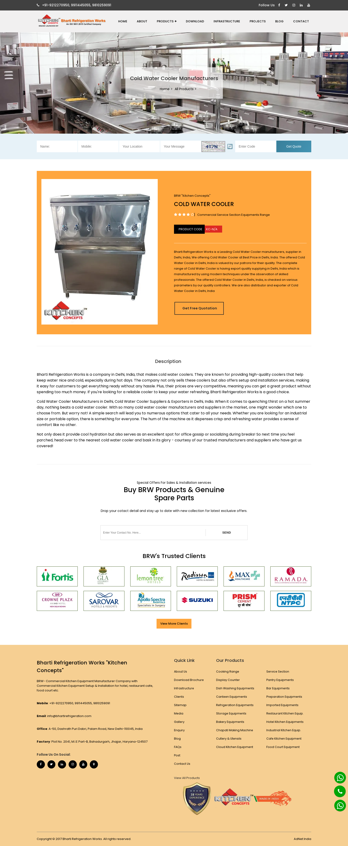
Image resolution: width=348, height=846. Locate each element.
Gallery (179, 722)
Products (167, 21)
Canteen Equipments (232, 696)
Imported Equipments (282, 705)
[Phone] (336, 788)
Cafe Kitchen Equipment (284, 738)
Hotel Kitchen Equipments (285, 722)
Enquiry (179, 730)
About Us (180, 671)
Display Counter (228, 680)
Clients (179, 696)
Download (195, 21)
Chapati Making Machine (234, 730)
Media (179, 713)
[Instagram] (294, 5)
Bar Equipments (278, 688)
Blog (279, 21)
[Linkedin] (302, 5)
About (142, 21)
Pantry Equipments (280, 680)
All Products (184, 89)
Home (122, 21)
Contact (301, 21)
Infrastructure (227, 21)
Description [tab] (168, 361)
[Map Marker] (100, 765)
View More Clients (174, 623)
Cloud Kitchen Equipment (235, 747)
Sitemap (180, 705)
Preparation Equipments (284, 696)
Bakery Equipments (230, 722)
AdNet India (302, 839)
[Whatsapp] (337, 776)
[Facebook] (279, 5)
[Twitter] (287, 5)
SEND (226, 532)
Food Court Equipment (283, 747)
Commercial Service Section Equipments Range (233, 215)
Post (177, 755)
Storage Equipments (231, 713)
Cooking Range (227, 671)
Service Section (278, 671)
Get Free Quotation (202, 308)
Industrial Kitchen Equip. (283, 730)
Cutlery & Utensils (229, 738)
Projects (258, 21)
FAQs (178, 747)
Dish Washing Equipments (235, 688)
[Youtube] (309, 5)
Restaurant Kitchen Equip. (285, 713)
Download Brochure (189, 680)
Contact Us (182, 763)
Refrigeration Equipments (235, 705)
